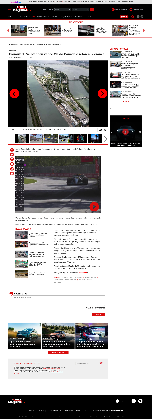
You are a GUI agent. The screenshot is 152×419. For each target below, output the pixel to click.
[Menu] (9, 10)
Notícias (12, 16)
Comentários (20, 294)
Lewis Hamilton (70, 279)
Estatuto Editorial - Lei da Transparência (60, 410)
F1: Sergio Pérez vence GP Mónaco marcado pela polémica (38, 234)
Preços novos (66, 16)
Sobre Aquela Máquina (37, 410)
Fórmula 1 (64, 277)
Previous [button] (8, 30)
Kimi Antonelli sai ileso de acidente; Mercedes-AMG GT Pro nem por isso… (130, 85)
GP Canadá (78, 277)
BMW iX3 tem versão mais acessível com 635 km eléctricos (125, 144)
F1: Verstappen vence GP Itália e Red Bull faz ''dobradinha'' (37, 264)
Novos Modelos (27, 16)
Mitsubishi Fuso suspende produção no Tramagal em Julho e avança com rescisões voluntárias (135, 30)
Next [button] (143, 30)
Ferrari (89, 279)
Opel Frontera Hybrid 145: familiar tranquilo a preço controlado (22, 344)
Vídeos (88, 16)
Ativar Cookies (117, 410)
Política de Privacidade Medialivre (51, 368)
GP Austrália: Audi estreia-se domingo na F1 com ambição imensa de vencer (130, 76)
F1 (71, 277)
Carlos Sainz (58, 279)
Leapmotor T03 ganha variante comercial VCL (67, 30)
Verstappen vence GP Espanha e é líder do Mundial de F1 (39, 244)
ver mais (126, 102)
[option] (25, 30)
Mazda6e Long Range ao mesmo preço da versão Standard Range (34, 30)
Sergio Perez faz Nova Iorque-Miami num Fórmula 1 (39, 273)
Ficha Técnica (81, 410)
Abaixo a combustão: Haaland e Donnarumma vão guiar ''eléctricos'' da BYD (131, 95)
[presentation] (87, 370)
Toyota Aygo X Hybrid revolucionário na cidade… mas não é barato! (56, 344)
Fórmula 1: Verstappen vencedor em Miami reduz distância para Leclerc (38, 254)
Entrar (124, 17)
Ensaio (54, 16)
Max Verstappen (90, 277)
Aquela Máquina (13, 44)
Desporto (79, 16)
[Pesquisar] (132, 16)
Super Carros (43, 16)
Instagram (83, 273)
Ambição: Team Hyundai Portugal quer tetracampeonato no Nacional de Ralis (129, 66)
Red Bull (82, 279)
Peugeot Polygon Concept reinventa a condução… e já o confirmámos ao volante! (90, 344)
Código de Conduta (94, 410)
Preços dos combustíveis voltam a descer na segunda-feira (101, 30)
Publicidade (106, 410)
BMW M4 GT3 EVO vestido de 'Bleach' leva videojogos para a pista (130, 55)
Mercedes (57, 282)
